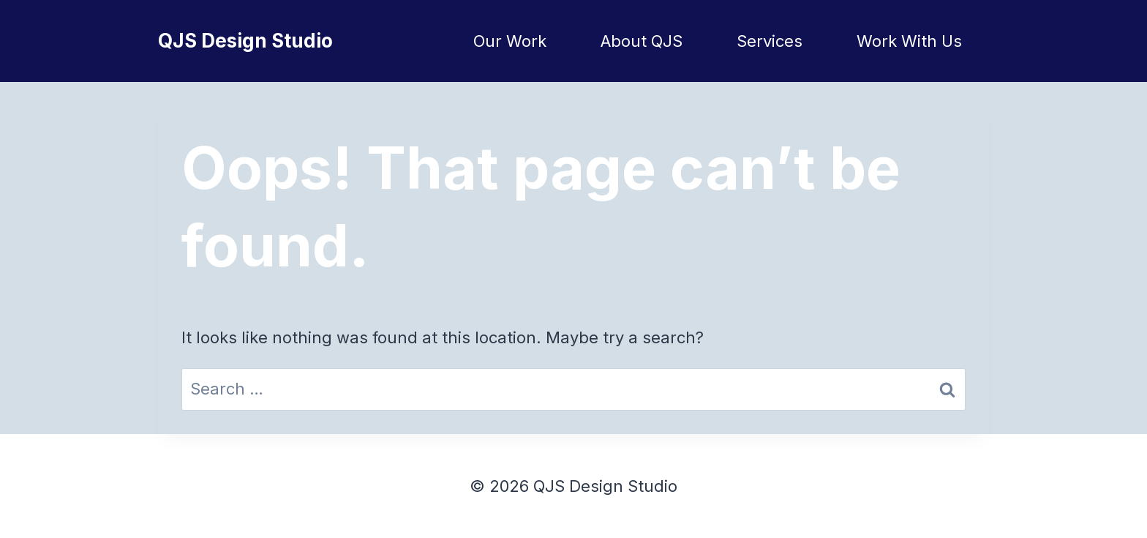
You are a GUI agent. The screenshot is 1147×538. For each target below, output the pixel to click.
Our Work (509, 41)
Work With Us (909, 41)
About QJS (641, 41)
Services (769, 41)
